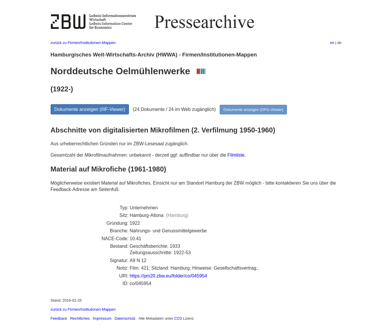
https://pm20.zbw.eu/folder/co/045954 (168, 275)
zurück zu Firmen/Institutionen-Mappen (83, 42)
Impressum (102, 318)
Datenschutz (125, 318)
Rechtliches (80, 318)
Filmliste (236, 155)
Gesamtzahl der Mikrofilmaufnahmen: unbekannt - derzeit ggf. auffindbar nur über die (139, 155)
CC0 (178, 318)
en (332, 42)
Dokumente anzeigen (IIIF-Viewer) (89, 109)
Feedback (59, 318)
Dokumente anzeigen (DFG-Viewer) (253, 109)
